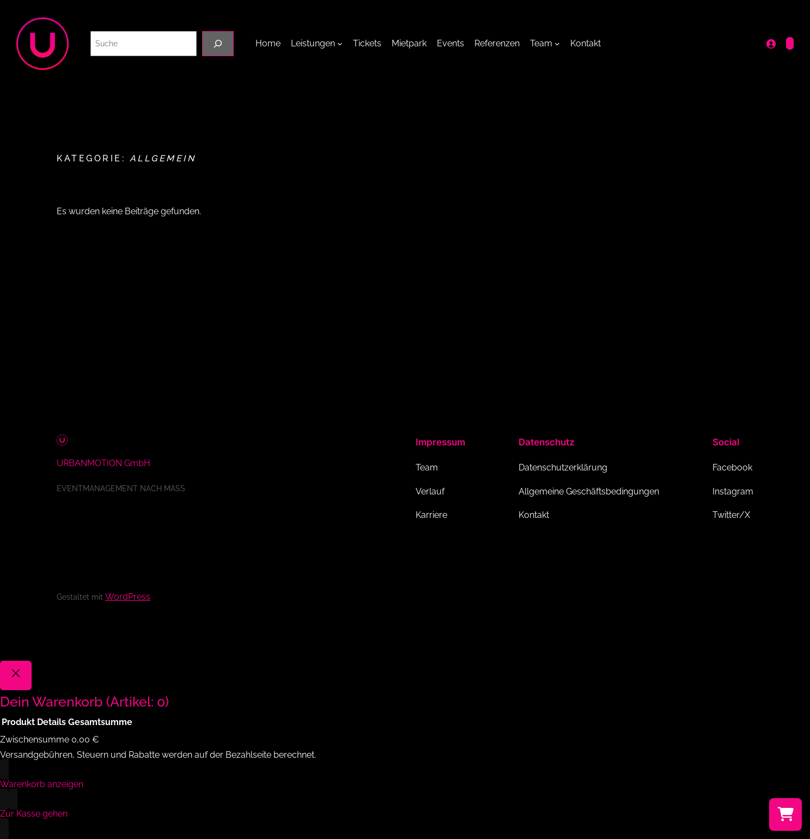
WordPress (127, 596)
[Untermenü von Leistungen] (340, 43)
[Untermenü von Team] (557, 43)
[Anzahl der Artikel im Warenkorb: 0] (790, 43)
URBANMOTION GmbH (103, 463)
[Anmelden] (771, 44)
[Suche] (218, 43)
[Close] (16, 675)
